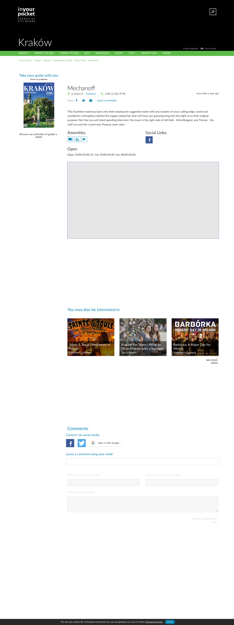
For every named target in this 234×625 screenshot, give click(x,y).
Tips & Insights (128, 353)
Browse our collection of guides (37, 134)
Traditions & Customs (80, 353)
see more (212, 360)
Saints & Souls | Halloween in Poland (89, 346)
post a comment (107, 100)
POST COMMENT (205, 505)
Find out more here (153, 622)
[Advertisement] (143, 72)
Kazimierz (91, 94)
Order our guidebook (38, 79)
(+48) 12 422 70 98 (115, 94)
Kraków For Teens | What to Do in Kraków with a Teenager (142, 346)
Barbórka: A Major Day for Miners (192, 346)
